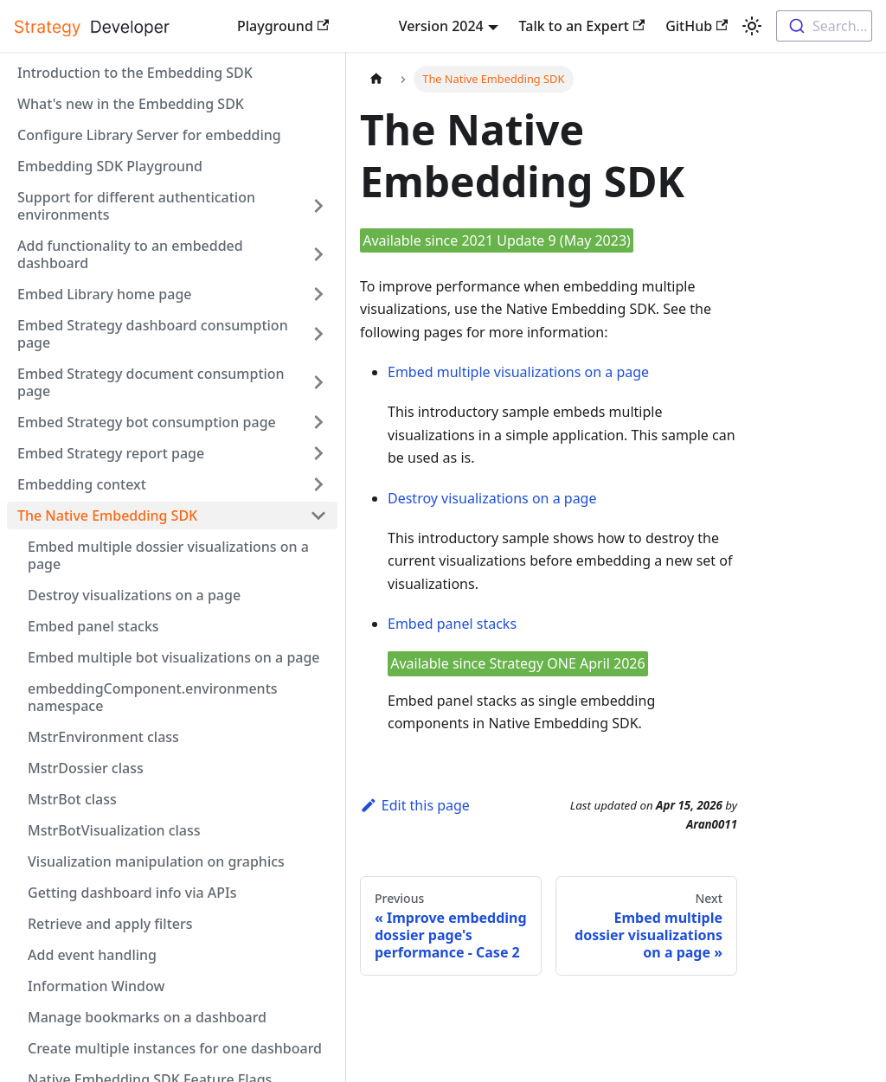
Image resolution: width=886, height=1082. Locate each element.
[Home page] (376, 79)
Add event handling (92, 954)
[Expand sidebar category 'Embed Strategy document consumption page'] (318, 382)
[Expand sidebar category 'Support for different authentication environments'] (318, 205)
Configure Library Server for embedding (149, 134)
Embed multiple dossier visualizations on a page (168, 555)
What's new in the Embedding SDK (130, 103)
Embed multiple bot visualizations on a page (174, 657)
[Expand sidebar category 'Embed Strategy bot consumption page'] (318, 422)
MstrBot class (72, 799)
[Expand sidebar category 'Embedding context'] (318, 484)
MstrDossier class (86, 768)
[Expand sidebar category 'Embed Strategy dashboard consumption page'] (318, 333)
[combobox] (824, 26)
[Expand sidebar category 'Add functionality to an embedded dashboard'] (318, 254)
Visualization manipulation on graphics (156, 861)
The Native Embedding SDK (107, 515)
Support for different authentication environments (136, 206)
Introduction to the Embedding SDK (135, 72)
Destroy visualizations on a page (134, 595)
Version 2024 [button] (441, 25)
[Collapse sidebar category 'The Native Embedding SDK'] (318, 515)
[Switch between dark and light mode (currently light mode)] (752, 26)
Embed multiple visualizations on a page (518, 371)
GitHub (696, 25)
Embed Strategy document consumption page (151, 382)
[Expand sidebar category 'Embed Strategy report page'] (318, 453)
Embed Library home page (104, 294)
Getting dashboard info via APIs (132, 892)
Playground (283, 25)
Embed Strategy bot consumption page (146, 422)
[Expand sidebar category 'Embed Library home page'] (318, 294)
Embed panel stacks (93, 626)
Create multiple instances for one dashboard (175, 1048)
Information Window (96, 986)
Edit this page (415, 805)
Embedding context (81, 484)
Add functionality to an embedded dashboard (130, 254)
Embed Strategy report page (110, 453)
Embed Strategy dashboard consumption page (152, 334)
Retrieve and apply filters (110, 923)
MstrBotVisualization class (114, 830)
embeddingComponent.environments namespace (153, 697)
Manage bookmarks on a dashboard (147, 1017)
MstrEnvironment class (103, 736)
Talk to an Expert (582, 25)
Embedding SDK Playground (109, 166)
